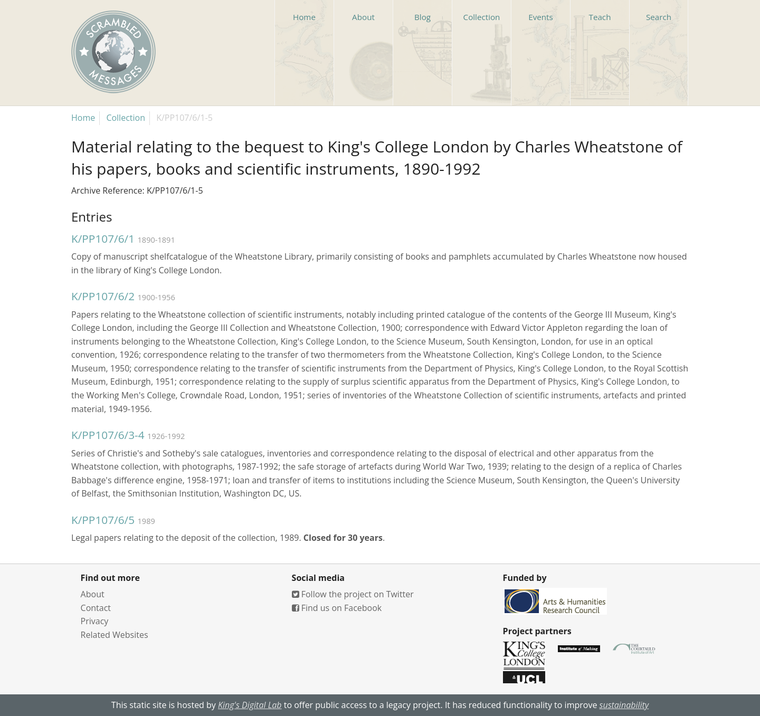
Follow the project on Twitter (353, 594)
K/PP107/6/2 (103, 296)
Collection (125, 117)
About (92, 594)
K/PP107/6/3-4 (108, 434)
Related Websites (114, 635)
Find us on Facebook (337, 608)
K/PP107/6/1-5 (184, 117)
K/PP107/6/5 (103, 519)
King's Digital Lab (250, 705)
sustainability (624, 705)
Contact (96, 608)
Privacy (95, 621)
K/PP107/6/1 (103, 238)
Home (83, 117)
